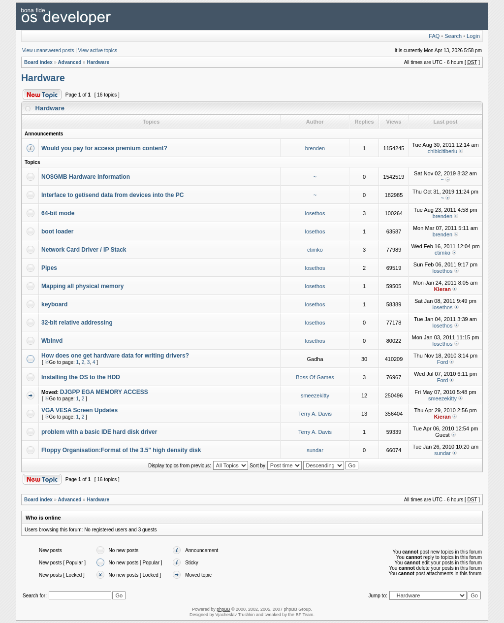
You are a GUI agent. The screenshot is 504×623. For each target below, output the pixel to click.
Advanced (70, 62)
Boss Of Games (315, 377)
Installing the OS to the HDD (80, 377)
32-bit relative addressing (77, 322)
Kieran (442, 289)
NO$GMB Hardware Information (85, 176)
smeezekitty (315, 395)
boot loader (57, 231)
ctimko (315, 250)
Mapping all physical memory (82, 286)
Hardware (98, 62)
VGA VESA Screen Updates (79, 410)
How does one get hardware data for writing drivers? (115, 355)
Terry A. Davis (315, 414)
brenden (315, 148)
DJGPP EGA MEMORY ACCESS (104, 392)
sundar (315, 450)
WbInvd (52, 340)
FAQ (434, 36)
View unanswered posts (48, 50)
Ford (442, 362)
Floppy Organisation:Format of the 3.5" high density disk (121, 450)
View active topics (97, 50)
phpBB (223, 609)
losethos (315, 213)
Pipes (49, 267)
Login (473, 36)
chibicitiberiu (443, 151)
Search (453, 36)
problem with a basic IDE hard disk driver (99, 431)
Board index (38, 62)
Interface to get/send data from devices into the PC (112, 195)
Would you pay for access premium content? (104, 148)
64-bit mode (57, 213)
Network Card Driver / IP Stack (83, 249)
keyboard (54, 304)
